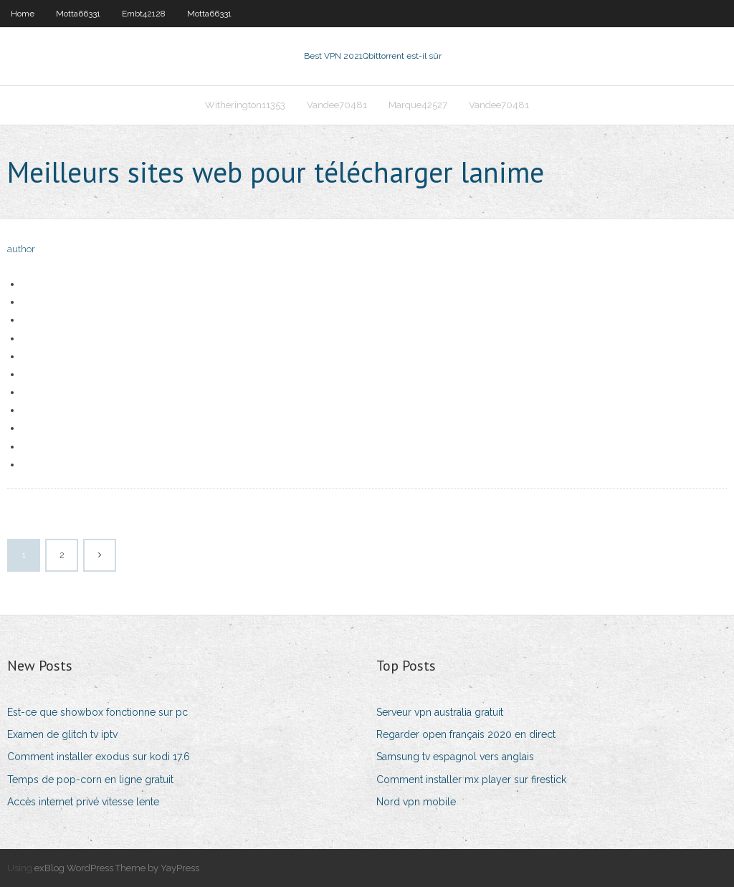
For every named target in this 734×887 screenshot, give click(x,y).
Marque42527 (418, 105)
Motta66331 (78, 14)
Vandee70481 (337, 105)
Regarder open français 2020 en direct (466, 734)
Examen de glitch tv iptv (62, 734)
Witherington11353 (245, 105)
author (21, 249)
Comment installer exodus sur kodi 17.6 (98, 756)
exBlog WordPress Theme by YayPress (116, 868)
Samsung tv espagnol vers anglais (455, 756)
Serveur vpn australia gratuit (439, 712)
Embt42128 (144, 14)
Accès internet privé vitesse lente (83, 801)
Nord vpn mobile (416, 801)
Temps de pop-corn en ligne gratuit (90, 779)
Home (22, 14)
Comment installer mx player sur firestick (471, 779)
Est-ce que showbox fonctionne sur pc (97, 712)
